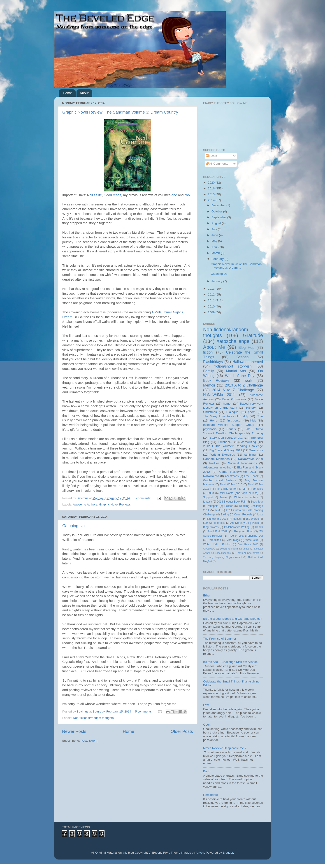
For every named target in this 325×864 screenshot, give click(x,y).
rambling (250, 454)
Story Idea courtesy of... (226, 437)
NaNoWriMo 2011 (219, 395)
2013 (212, 288)
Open (207, 724)
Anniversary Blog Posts (244, 522)
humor (227, 403)
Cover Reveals (243, 514)
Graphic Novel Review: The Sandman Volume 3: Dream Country (120, 112)
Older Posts (182, 731)
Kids (253, 420)
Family (208, 371)
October (217, 211)
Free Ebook (251, 476)
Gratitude (253, 335)
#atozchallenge (233, 341)
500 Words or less (214, 522)
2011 (212, 300)
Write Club (251, 540)
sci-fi (218, 510)
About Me (214, 347)
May (214, 241)
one (174, 195)
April (214, 247)
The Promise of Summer (219, 638)
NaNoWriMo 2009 (250, 459)
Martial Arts (236, 371)
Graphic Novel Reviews (115, 504)
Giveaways (209, 548)
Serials (231, 429)
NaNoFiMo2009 (217, 531)
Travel (223, 497)
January (217, 281)
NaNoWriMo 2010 (231, 484)
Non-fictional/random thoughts (93, 718)
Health (259, 527)
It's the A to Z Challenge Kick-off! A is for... (231, 662)
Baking (225, 514)
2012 (212, 294)
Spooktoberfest (223, 553)
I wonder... (225, 442)
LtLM (211, 493)
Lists (260, 514)
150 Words (252, 518)
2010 (212, 306)
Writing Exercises (222, 454)
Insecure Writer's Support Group (228, 424)
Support (208, 497)
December (218, 205)
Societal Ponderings (242, 463)
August (216, 223)
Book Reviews (216, 380)
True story (256, 450)
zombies (258, 488)
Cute (259, 416)
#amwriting (248, 442)
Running (257, 433)
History (251, 407)
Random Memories (216, 459)
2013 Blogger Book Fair (231, 501)
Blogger (228, 852)
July (214, 229)
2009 (212, 312)
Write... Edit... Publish (217, 544)
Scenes (242, 357)
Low (206, 705)
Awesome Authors (85, 504)
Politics (228, 506)
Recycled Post (243, 531)
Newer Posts (74, 731)
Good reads (112, 195)
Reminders (210, 794)
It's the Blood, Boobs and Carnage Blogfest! (232, 618)
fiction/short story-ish (233, 366)
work (248, 380)
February (218, 259)
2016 (212, 188)
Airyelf (200, 852)
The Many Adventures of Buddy (225, 416)
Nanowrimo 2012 (217, 518)
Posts (211, 156)
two (187, 195)
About (84, 93)
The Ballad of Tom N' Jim (231, 488)
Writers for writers (246, 497)
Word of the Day (239, 376)
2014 (212, 200)
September (219, 217)
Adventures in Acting (217, 467)
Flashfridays (213, 362)
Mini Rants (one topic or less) (239, 493)
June (215, 235)
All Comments (217, 163)
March (216, 253)
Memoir (209, 385)
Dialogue (232, 412)
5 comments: (143, 498)
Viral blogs (233, 540)
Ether (206, 595)
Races (237, 518)
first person (234, 420)
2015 (212, 194)
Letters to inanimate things (234, 548)
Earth (206, 771)
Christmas (210, 412)
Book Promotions (234, 399)
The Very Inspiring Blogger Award (222, 557)
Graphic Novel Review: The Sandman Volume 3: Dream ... (236, 265)
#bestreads (232, 476)
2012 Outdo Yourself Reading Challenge (233, 446)
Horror (214, 420)
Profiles (214, 463)
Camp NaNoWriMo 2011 (237, 471)
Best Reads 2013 (248, 544)
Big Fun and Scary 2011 (225, 450)
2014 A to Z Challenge (233, 390)
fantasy (207, 501)
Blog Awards (211, 527)
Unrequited (214, 540)
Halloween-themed (247, 362)
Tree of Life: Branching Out (245, 535)
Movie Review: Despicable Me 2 (224, 748)
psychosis (209, 429)
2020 (212, 182)
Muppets (213, 506)
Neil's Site (94, 195)
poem (251, 412)
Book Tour (257, 501)
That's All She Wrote (247, 553)
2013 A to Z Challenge (244, 385)
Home (67, 93)
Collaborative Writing (237, 527)
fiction (208, 352)
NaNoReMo (211, 476)
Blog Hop (246, 347)
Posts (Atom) (89, 740)
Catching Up (73, 526)
